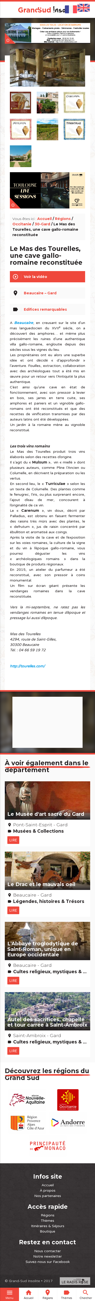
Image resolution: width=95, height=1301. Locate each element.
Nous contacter (47, 1251)
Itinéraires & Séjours (47, 1226)
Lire (13, 840)
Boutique (47, 1231)
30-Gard (42, 224)
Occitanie (21, 224)
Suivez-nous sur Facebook (48, 1262)
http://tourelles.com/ (27, 666)
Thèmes (47, 1220)
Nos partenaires (47, 1196)
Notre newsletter (47, 1256)
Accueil (44, 218)
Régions (63, 218)
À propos (47, 1190)
